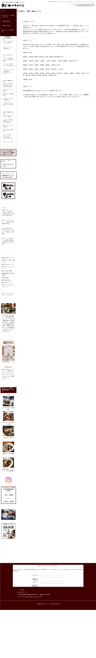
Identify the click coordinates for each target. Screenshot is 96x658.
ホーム (3, 11)
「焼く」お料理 (8, 495)
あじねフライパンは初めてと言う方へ (8, 16)
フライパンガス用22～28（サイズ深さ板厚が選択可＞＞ (8, 59)
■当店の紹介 (5, 277)
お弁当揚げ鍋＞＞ (7, 137)
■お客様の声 (5, 280)
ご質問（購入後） (6, 21)
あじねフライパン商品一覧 (8, 30)
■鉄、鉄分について (7, 282)
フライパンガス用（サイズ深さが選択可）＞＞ (8, 43)
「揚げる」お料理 (8, 501)
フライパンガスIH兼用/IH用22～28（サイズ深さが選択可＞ (8, 121)
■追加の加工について (8, 257)
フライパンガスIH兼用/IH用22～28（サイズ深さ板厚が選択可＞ (8, 85)
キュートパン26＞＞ (7, 135)
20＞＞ (10, 134)
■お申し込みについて (8, 264)
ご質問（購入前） (6, 25)
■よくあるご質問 (7, 271)
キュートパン (6, 134)
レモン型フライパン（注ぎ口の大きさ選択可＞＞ (8, 104)
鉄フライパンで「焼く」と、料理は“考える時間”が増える (8, 221)
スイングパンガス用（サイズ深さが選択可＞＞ (8, 65)
